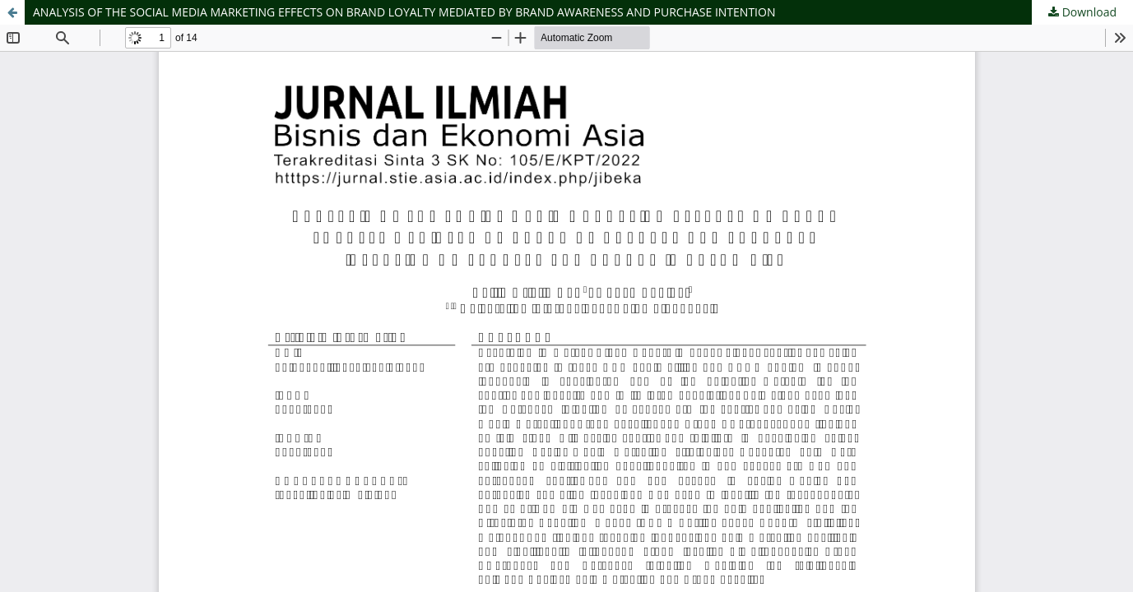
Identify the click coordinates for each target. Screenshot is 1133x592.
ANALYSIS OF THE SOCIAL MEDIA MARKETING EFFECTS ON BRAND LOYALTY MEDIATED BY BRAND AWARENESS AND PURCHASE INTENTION (404, 12)
